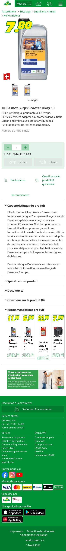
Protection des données (40, 531)
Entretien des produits (13, 440)
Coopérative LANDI (44, 455)
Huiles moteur (12, 15)
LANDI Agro (41, 448)
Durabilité (40, 440)
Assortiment (9, 11)
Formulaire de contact (13, 427)
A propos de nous (44, 444)
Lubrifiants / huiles (45, 11)
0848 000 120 (8, 420)
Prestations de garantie (13, 437)
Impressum (16, 531)
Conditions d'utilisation (33, 535)
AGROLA (39, 451)
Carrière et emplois (44, 437)
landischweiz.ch (35, 540)
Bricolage (25, 11)
